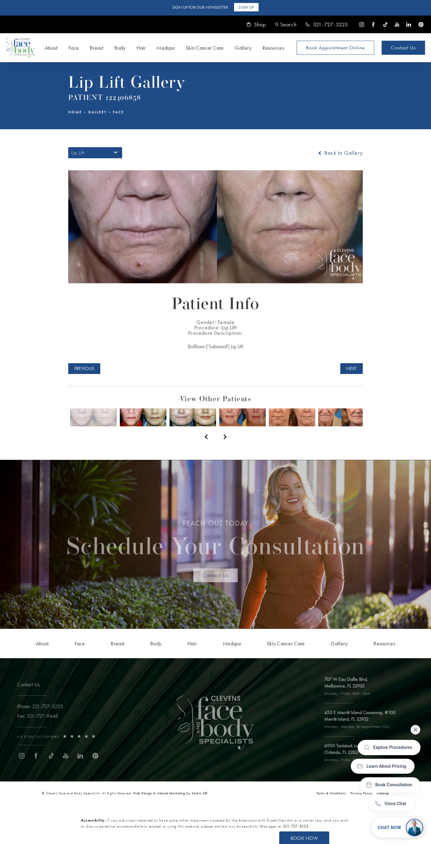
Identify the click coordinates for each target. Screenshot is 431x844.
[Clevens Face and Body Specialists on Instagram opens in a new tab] (361, 24)
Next (351, 368)
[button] (286, 24)
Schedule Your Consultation (215, 542)
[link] (327, 24)
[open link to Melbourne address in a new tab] (351, 686)
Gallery (97, 112)
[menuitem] (361, 24)
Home (75, 112)
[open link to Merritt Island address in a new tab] (364, 719)
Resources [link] (273, 47)
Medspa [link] (165, 47)
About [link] (51, 47)
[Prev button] (206, 437)
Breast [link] (96, 47)
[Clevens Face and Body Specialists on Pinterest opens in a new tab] (420, 24)
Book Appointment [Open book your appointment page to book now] (335, 47)
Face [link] (74, 47)
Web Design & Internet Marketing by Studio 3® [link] (170, 793)
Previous (84, 368)
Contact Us (403, 47)
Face (118, 112)
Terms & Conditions (331, 793)
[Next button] (225, 437)
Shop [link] (256, 24)
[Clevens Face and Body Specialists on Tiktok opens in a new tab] (385, 24)
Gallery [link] (243, 47)
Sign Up (246, 7)
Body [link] (119, 47)
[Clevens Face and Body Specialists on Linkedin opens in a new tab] (408, 24)
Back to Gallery (340, 153)
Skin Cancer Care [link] (205, 47)
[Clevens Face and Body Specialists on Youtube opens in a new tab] (397, 24)
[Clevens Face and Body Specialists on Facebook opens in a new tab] (373, 24)
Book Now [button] (304, 838)
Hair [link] (141, 47)
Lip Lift (229, 327)
